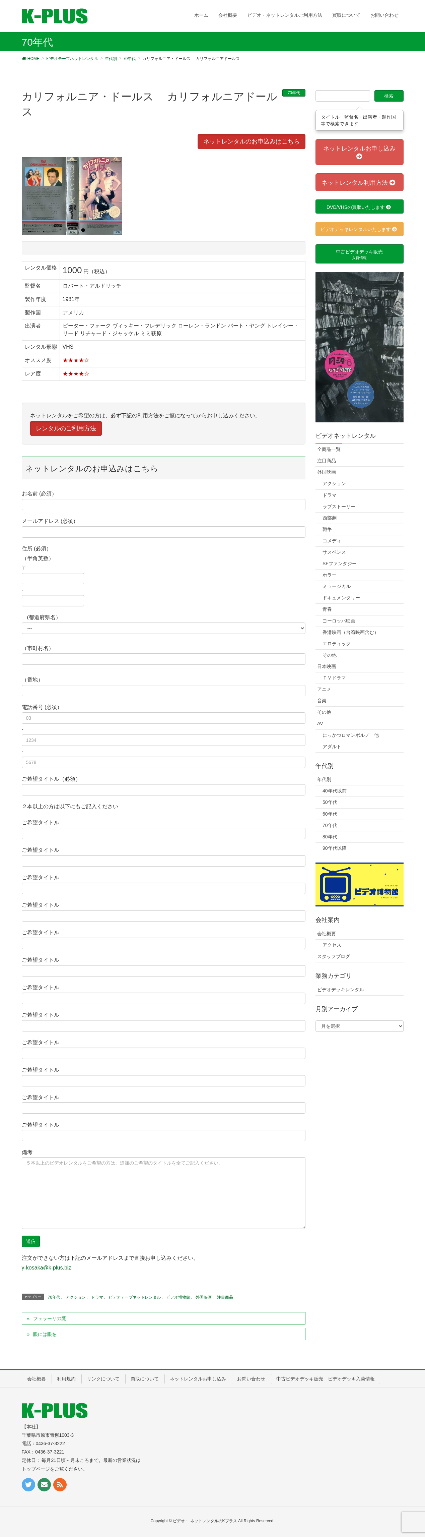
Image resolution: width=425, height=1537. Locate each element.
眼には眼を (45, 1334)
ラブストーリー (339, 506)
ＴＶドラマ (334, 678)
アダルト (332, 746)
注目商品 (225, 1297)
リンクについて (103, 1378)
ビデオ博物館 (178, 1297)
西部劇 (330, 518)
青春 (327, 609)
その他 (330, 655)
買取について (145, 1378)
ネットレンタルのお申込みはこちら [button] (251, 141)
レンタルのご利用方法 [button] (66, 428)
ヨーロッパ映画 (339, 621)
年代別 (324, 779)
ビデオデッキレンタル (340, 989)
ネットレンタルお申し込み (198, 1378)
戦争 (327, 529)
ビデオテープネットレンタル (135, 1297)
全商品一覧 (329, 449)
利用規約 (66, 1378)
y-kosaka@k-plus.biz (46, 1267)
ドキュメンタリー (341, 597)
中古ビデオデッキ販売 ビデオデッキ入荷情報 (325, 1378)
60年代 (330, 814)
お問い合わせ (251, 1378)
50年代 (330, 802)
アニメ (324, 689)
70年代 (294, 93)
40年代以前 (335, 790)
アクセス (332, 945)
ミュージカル (337, 586)
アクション (76, 1297)
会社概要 (326, 933)
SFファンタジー (340, 563)
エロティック (337, 643)
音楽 (322, 700)
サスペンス (334, 552)
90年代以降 (335, 848)
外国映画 (204, 1297)
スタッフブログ (333, 956)
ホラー (330, 575)
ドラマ (97, 1297)
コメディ (332, 540)
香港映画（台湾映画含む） (351, 632)
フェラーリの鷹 (49, 1318)
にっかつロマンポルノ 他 (351, 735)
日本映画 (326, 666)
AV (320, 723)
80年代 (330, 836)
